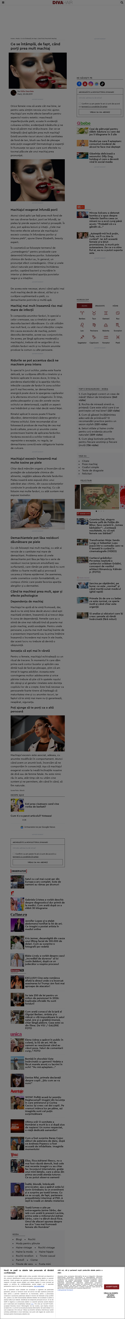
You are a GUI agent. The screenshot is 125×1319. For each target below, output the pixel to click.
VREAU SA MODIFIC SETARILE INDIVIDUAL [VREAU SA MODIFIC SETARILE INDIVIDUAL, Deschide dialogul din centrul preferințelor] (111, 1295)
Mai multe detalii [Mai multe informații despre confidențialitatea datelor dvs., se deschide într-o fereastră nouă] (39, 1286)
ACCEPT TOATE (111, 1287)
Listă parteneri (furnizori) (65, 1290)
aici (32, 1304)
